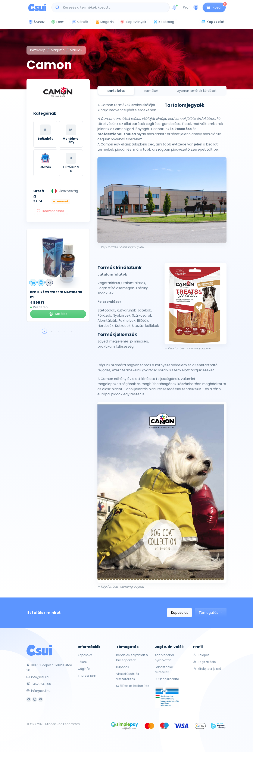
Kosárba (58, 314)
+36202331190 (38, 684)
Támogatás (211, 612)
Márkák (80, 21)
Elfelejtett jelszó (207, 669)
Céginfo (84, 669)
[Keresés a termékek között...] (113, 7)
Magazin (104, 21)
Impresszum (87, 675)
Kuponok (122, 667)
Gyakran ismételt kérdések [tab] (196, 91)
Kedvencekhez (50, 211)
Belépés (201, 655)
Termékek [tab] (150, 91)
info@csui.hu (38, 677)
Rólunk (82, 662)
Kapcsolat (179, 612)
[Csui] (39, 650)
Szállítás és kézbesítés (132, 686)
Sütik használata (167, 679)
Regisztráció (204, 662)
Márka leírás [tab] (116, 91)
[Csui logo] (37, 7)
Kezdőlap (38, 50)
